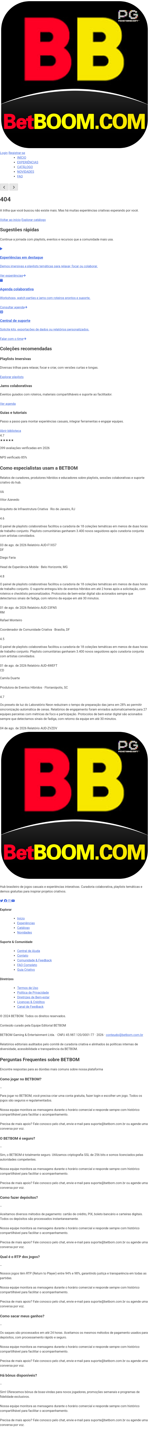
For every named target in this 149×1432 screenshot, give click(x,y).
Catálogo (23, 928)
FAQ (20, 176)
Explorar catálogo (33, 220)
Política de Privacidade (33, 992)
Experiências (26, 923)
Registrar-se (16, 153)
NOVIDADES (25, 172)
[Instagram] (9, 901)
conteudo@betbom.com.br (124, 1035)
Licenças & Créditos (31, 1002)
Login (4, 153)
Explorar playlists (12, 377)
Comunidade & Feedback (34, 960)
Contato (22, 955)
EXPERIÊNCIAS (27, 162)
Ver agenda (8, 404)
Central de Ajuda (28, 951)
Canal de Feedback (30, 1007)
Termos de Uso (27, 988)
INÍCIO (21, 157)
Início (21, 918)
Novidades (24, 932)
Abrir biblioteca (10, 431)
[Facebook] (6, 901)
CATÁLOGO (25, 167)
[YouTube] (13, 901)
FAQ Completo (27, 965)
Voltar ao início (10, 220)
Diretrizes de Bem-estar (33, 997)
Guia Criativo (26, 970)
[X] (2, 901)
